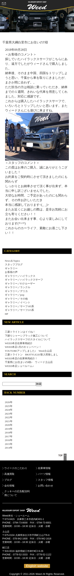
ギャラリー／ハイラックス (20, 275)
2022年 (7, 417)
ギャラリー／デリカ (16, 291)
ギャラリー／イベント (17, 302)
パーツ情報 (44, 474)
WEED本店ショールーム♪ (19, 366)
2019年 (7, 428)
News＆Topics (12, 260)
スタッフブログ (14, 264)
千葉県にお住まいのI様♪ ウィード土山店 (29, 362)
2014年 (7, 447)
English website (37, 566)
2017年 (7, 436)
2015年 (7, 444)
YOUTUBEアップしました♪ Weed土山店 (28, 350)
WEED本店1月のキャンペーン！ (23, 346)
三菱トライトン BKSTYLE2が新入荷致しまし (31, 354)
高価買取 (9, 474)
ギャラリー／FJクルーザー (20, 283)
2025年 (7, 406)
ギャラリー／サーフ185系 (19, 306)
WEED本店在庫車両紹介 (19, 343)
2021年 (7, 421)
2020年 (7, 424)
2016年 (7, 440)
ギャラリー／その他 (16, 298)
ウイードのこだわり (15, 468)
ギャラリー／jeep (14, 294)
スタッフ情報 (45, 479)
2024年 (7, 409)
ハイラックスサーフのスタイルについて (28, 339)
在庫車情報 (44, 468)
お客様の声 (11, 272)
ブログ (8, 479)
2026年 (7, 402)
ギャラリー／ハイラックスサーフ (24, 279)
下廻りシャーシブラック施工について (26, 335)
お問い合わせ (45, 485)
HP (6, 313)
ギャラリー (11, 268)
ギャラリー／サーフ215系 (19, 310)
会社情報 (9, 485)
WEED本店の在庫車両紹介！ (21, 358)
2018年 (7, 432)
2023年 (7, 413)
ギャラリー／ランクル (17, 287)
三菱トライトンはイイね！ (20, 331)
